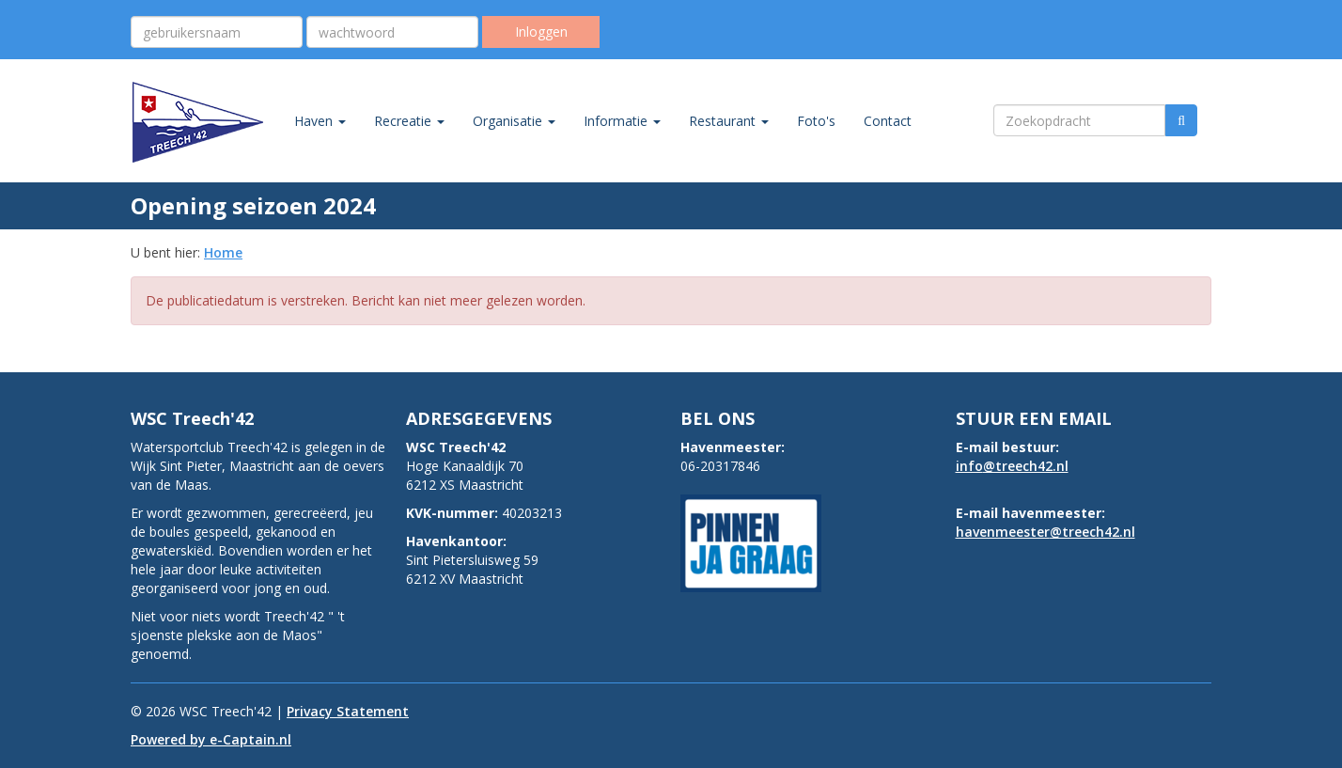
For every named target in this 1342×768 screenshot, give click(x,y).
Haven (320, 121)
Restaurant (729, 121)
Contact (888, 121)
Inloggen (541, 31)
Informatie (622, 121)
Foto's (816, 121)
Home (223, 252)
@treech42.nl (1012, 466)
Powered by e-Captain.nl (211, 739)
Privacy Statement (348, 711)
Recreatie (409, 121)
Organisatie (514, 121)
